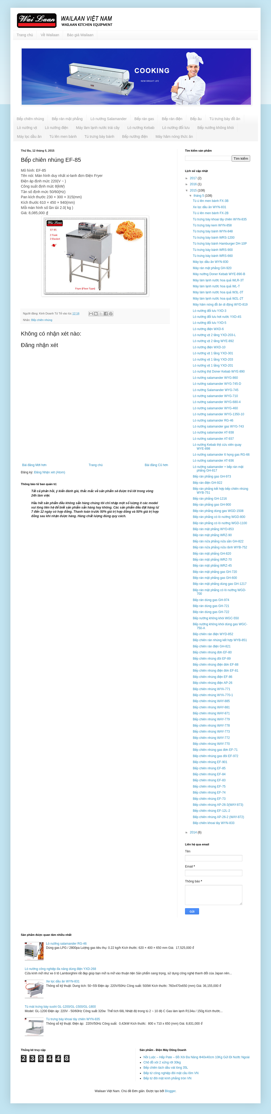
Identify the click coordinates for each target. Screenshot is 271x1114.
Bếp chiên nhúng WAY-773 (211, 731)
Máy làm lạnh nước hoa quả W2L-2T (218, 298)
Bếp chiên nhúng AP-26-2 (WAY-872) (218, 817)
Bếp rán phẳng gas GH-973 (212, 476)
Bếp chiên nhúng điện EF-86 (212, 677)
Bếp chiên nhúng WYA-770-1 (213, 695)
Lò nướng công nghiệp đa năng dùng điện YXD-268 (60, 969)
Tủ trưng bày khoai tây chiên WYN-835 (220, 219)
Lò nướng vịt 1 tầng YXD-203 (213, 359)
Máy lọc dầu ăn (29, 136)
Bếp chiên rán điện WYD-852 (213, 634)
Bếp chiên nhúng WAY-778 (211, 725)
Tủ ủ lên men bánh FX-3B (211, 201)
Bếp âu (196, 119)
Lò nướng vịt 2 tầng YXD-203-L (214, 335)
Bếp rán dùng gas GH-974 (211, 600)
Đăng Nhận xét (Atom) (49, 472)
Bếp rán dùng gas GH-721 (211, 606)
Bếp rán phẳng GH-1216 (210, 498)
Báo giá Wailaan (80, 35)
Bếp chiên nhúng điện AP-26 (212, 683)
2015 (194, 190)
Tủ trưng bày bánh (99, 136)
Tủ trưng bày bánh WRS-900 (213, 250)
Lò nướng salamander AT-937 (213, 439)
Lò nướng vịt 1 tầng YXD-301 (213, 353)
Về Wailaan (50, 35)
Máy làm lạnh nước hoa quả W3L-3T (218, 292)
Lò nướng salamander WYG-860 (215, 378)
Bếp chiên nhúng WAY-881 (211, 707)
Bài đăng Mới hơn (34, 465)
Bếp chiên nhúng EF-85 (209, 768)
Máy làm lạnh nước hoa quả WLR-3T (218, 280)
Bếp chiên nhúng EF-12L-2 (211, 811)
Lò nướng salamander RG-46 (213, 420)
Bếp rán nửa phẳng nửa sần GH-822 (218, 541)
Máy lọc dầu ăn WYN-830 (210, 262)
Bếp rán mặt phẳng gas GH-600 (215, 578)
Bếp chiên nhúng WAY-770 (211, 744)
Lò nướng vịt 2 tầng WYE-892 (213, 341)
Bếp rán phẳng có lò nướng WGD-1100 (220, 523)
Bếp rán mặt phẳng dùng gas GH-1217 (220, 584)
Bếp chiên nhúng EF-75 (209, 786)
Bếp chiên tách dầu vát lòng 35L (166, 1067)
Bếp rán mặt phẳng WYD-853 (213, 529)
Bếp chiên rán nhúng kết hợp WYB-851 (220, 640)
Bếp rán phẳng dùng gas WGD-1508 (218, 511)
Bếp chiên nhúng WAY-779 (211, 719)
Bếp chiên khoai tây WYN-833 (214, 823)
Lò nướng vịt (27, 128)
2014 (194, 832)
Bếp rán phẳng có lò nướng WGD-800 (219, 517)
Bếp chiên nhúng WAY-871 (211, 713)
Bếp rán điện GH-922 (207, 483)
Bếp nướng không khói (216, 128)
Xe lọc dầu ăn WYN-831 (209, 207)
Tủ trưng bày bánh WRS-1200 (214, 237)
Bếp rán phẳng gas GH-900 (212, 504)
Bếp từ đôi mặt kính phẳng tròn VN (168, 1078)
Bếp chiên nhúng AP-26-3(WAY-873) (218, 805)
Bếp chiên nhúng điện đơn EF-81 (215, 670)
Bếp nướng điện (135, 136)
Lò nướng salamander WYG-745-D (217, 384)
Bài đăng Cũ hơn (156, 465)
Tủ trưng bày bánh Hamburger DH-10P (220, 243)
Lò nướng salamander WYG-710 (215, 396)
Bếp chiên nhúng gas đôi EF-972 (215, 756)
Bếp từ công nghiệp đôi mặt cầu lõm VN (171, 1073)
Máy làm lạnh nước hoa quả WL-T (216, 286)
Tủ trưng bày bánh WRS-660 (213, 256)
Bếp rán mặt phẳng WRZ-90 (212, 535)
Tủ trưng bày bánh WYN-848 (213, 231)
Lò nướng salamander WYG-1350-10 (218, 414)
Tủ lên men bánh (63, 136)
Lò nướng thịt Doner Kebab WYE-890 (219, 371)
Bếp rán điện (172, 119)
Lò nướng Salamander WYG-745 (215, 390)
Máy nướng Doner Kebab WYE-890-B (219, 274)
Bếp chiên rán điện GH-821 (212, 646)
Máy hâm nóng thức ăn (174, 136)
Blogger (170, 1091)
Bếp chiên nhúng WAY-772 (211, 738)
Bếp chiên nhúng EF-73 (209, 799)
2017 (194, 178)
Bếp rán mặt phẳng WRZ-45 (212, 565)
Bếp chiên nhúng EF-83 (209, 780)
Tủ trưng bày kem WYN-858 (212, 225)
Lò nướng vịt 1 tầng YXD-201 (213, 365)
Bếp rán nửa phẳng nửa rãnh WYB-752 (220, 547)
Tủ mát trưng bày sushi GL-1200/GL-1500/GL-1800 (60, 1006)
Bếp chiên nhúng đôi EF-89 (212, 658)
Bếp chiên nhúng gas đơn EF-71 (215, 750)
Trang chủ (25, 35)
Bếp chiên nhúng (30, 119)
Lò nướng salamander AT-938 (213, 432)
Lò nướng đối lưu (176, 128)
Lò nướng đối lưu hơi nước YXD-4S (217, 317)
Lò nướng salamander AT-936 (213, 460)
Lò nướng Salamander (108, 119)
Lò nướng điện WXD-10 (209, 347)
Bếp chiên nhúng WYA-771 (211, 689)
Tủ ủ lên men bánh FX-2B (211, 213)
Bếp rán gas (144, 119)
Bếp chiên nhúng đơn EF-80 (212, 652)
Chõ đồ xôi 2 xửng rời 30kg (162, 1062)
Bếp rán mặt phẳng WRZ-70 (212, 559)
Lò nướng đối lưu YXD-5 (209, 323)
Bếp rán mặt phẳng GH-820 (212, 553)
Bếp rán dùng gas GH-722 (211, 612)
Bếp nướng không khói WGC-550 (216, 618)
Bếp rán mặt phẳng (67, 119)
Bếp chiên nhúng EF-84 (209, 774)
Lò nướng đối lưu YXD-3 (209, 311)
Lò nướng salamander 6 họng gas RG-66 (221, 454)
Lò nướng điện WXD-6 (208, 329)
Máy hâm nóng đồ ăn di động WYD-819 (220, 304)
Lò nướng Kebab (141, 128)
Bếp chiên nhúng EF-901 (210, 762)
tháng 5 (199, 195)
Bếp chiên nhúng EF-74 (209, 792)
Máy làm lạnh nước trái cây (98, 128)
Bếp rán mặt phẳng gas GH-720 (215, 572)
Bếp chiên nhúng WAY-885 (211, 701)
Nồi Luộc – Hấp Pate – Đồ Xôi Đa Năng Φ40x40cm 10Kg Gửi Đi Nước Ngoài (197, 1057)
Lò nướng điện (56, 128)
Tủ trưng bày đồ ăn (225, 119)
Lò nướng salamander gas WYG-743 (218, 426)
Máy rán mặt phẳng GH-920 (212, 268)
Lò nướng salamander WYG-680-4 (217, 402)
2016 (194, 184)
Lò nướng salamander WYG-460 (215, 408)
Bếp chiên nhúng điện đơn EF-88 (215, 664)
